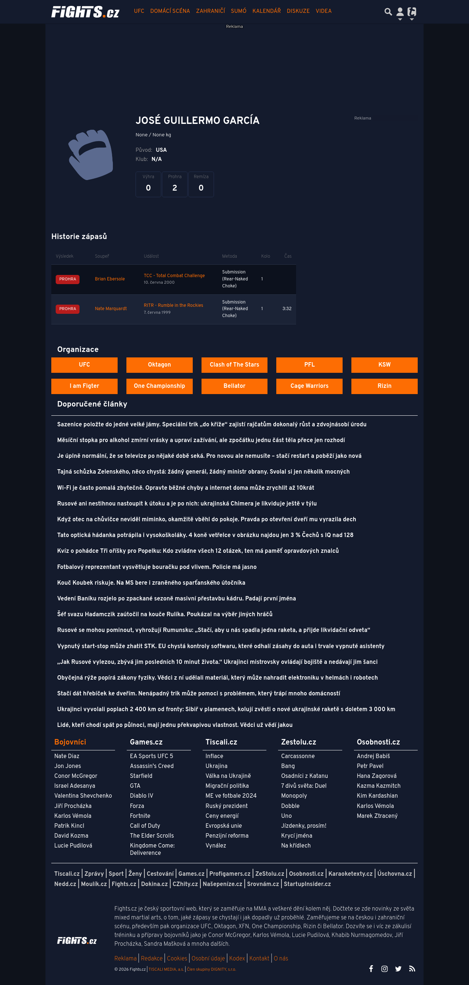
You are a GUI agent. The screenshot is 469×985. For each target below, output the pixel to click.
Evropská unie (224, 826)
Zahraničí (210, 11)
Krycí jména (296, 836)
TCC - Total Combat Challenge (174, 276)
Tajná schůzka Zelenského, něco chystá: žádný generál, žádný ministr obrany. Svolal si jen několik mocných (203, 472)
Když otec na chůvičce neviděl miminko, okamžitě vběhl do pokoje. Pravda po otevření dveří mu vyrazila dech (206, 519)
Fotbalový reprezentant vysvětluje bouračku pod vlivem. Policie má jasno (157, 567)
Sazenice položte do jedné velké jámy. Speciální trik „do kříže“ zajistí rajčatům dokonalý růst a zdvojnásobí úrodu (211, 425)
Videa (324, 11)
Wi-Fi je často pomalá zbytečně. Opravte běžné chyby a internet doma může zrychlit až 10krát (185, 488)
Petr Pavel (370, 766)
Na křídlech (296, 846)
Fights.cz (124, 884)
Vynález (216, 846)
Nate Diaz (67, 756)
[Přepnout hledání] (388, 12)
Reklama (125, 959)
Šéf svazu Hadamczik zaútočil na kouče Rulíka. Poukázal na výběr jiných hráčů (165, 614)
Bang (288, 766)
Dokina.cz (154, 884)
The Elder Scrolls (152, 836)
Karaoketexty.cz (350, 874)
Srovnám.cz (263, 884)
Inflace (214, 756)
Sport (115, 874)
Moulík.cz (94, 884)
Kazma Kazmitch (379, 786)
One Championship (159, 386)
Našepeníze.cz (222, 884)
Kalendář (266, 11)
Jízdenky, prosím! (303, 826)
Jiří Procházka (73, 806)
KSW (384, 365)
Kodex (238, 959)
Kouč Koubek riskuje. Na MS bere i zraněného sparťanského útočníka (151, 583)
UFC (139, 11)
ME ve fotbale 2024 (231, 796)
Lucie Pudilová (73, 846)
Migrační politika (227, 786)
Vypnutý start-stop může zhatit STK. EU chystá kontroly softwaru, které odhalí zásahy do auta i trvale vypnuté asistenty (221, 646)
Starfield (141, 776)
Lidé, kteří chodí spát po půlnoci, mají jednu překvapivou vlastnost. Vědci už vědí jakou (175, 725)
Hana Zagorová (377, 776)
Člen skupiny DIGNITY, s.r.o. (211, 969)
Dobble (290, 806)
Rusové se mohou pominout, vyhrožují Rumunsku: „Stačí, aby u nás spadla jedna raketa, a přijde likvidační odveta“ (213, 630)
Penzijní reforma (227, 836)
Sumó (239, 11)
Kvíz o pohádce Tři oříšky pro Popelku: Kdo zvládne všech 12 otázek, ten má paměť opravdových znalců (198, 551)
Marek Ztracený (377, 816)
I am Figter (84, 386)
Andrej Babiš (373, 756)
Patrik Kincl (69, 826)
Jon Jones (67, 766)
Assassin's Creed (152, 766)
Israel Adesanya (74, 786)
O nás (281, 959)
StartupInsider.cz (307, 884)
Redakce (151, 959)
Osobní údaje (208, 959)
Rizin (384, 386)
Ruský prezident (227, 806)
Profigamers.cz (230, 874)
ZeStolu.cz (269, 874)
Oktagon (159, 365)
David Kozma (71, 836)
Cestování (160, 874)
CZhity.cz (185, 884)
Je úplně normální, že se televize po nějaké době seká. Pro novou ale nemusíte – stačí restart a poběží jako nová (209, 456)
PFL (309, 365)
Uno (286, 816)
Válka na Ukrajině (228, 776)
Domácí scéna (170, 11)
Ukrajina (217, 766)
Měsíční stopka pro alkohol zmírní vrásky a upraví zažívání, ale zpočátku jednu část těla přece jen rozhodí (201, 440)
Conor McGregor (75, 776)
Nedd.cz (65, 884)
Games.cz (191, 874)
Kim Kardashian (377, 796)
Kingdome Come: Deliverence (152, 849)
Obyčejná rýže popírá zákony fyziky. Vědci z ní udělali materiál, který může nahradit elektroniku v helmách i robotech (217, 678)
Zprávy (94, 874)
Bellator (234, 386)
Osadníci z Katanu (304, 776)
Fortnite (140, 816)
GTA (135, 786)
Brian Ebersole (110, 279)
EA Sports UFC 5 (151, 756)
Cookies (177, 959)
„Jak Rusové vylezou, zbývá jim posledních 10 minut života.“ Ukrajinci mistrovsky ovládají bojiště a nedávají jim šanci (217, 662)
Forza (137, 806)
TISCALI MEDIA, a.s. (166, 969)
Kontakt (260, 959)
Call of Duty (145, 826)
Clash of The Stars (234, 365)
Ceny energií (222, 816)
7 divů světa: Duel (303, 786)
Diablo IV (141, 796)
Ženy (135, 874)
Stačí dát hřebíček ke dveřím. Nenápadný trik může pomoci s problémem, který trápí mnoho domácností (198, 694)
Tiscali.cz (67, 874)
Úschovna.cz (394, 874)
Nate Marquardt (111, 309)
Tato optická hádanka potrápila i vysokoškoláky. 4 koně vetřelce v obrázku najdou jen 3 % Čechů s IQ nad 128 (205, 535)
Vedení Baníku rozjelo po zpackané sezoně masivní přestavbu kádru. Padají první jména (176, 599)
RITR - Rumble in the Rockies (173, 306)
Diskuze (298, 11)
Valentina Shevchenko (83, 796)
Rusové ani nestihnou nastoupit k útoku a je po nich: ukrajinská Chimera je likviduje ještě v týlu (187, 504)
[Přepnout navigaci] (400, 12)
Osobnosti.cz (306, 874)
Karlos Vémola (73, 816)
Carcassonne (298, 756)
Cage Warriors (310, 386)
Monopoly (294, 796)
